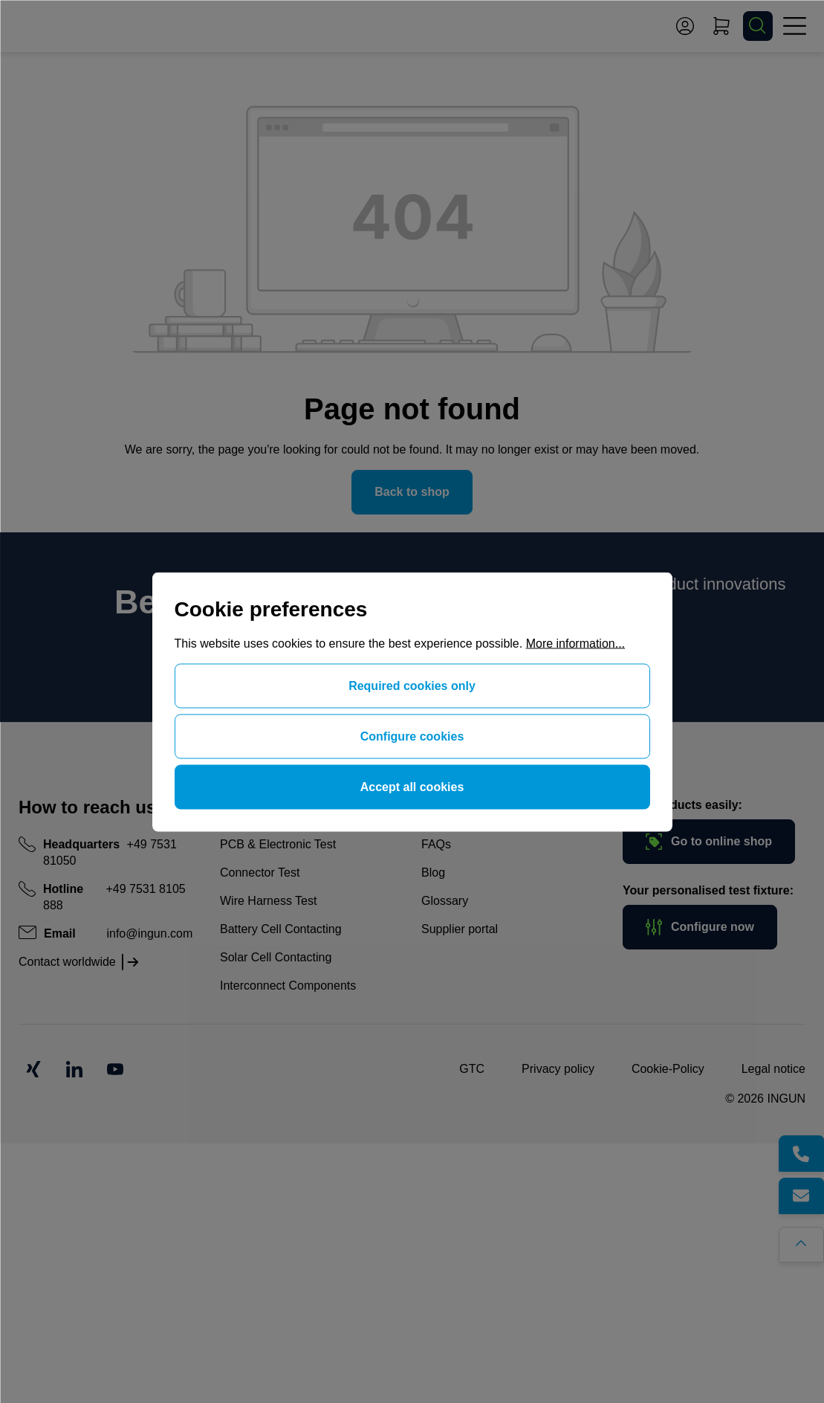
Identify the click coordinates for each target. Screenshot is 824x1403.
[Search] (758, 26)
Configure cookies (412, 735)
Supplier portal (459, 929)
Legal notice (773, 1068)
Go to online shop (709, 841)
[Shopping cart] (721, 26)
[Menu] (794, 26)
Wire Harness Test (268, 900)
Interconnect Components (288, 985)
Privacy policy (558, 1068)
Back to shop (411, 492)
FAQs (436, 844)
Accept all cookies (412, 786)
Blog (433, 872)
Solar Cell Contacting (275, 957)
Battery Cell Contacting (281, 929)
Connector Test (259, 872)
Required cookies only (412, 685)
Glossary (444, 900)
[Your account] (685, 26)
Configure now (700, 927)
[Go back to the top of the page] (807, 1238)
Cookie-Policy (668, 1068)
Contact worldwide (67, 961)
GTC (471, 1068)
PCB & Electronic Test (278, 844)
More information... (575, 642)
